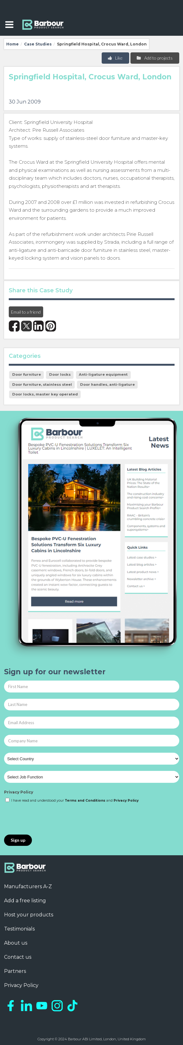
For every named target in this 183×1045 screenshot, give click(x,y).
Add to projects (154, 58)
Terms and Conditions (85, 800)
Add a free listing (25, 901)
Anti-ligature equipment (103, 374)
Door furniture (26, 374)
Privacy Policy (18, 792)
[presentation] (51, 819)
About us (15, 943)
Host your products (28, 915)
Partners (15, 971)
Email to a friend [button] (26, 312)
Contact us (17, 957)
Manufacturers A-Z (28, 886)
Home (12, 44)
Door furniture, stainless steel (42, 384)
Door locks (60, 374)
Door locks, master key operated (45, 394)
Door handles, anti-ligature (107, 384)
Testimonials (19, 929)
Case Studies (38, 44)
